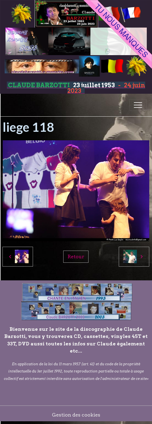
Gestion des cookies (76, 415)
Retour (76, 256)
